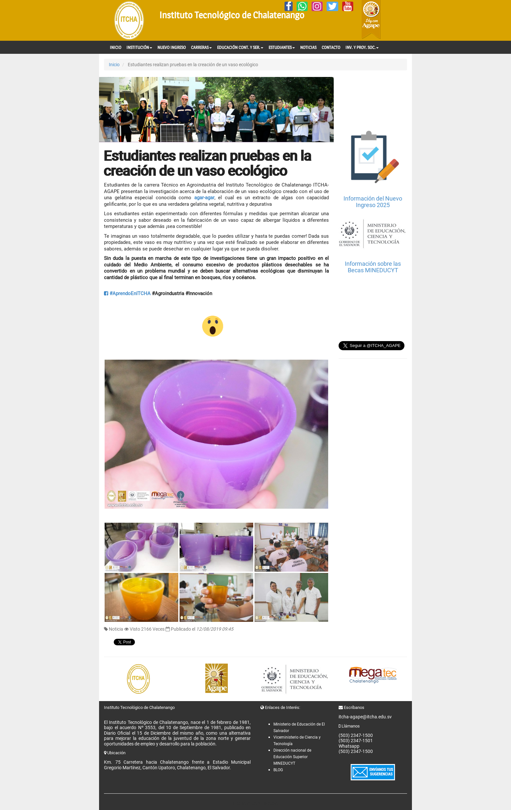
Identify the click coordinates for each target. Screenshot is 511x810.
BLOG (278, 770)
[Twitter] (332, 6)
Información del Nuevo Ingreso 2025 (372, 201)
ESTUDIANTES (282, 47)
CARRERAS (201, 47)
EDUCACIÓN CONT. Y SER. (240, 47)
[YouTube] (347, 6)
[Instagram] (317, 6)
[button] (116, 109)
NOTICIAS (308, 47)
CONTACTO (331, 47)
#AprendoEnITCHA (127, 293)
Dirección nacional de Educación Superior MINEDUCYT (292, 757)
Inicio (114, 64)
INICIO (115, 47)
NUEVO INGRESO (171, 47)
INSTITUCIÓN (139, 47)
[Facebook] (289, 6)
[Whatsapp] (302, 6)
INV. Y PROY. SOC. (362, 47)
